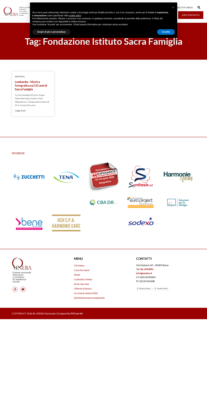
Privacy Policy (145, 288)
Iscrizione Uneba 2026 (86, 293)
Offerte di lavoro (83, 288)
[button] (173, 7)
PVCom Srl (77, 313)
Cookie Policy (162, 288)
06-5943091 (147, 269)
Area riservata (81, 283)
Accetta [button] (166, 32)
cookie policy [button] (75, 15)
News (77, 274)
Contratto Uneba (83, 279)
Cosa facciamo (82, 270)
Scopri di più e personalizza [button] (51, 32)
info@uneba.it (144, 273)
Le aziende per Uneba (181, 7)
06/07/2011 (20, 76)
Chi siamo (79, 265)
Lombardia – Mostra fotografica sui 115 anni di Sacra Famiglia (31, 85)
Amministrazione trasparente (89, 297)
